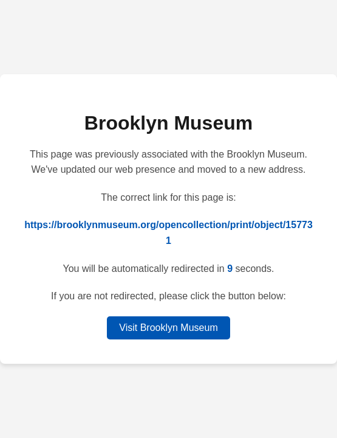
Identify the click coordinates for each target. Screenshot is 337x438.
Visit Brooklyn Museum (168, 327)
